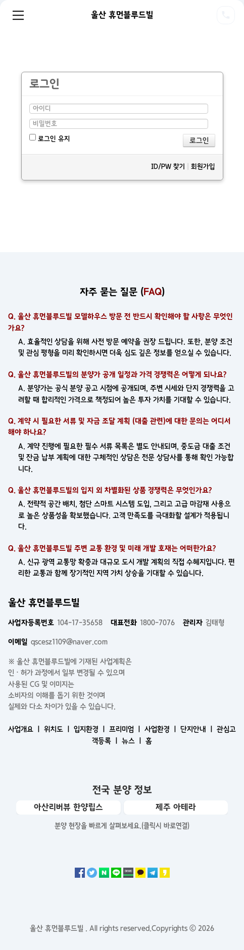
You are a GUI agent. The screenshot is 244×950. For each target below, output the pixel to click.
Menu (18, 15)
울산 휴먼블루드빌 (122, 14)
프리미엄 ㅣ (125, 729)
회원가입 (203, 166)
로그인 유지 (49, 138)
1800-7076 (143, 622)
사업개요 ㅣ (25, 729)
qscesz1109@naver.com (58, 641)
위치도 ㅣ (58, 729)
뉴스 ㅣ (132, 741)
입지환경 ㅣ (90, 729)
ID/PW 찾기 (168, 166)
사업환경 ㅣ (161, 729)
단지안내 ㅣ (197, 729)
